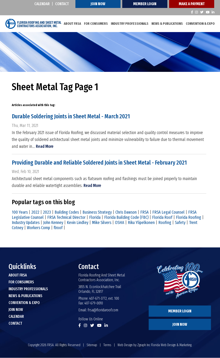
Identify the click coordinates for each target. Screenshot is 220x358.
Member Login (144, 4)
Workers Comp (38, 227)
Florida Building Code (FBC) (126, 217)
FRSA (144, 212)
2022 (35, 212)
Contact (62, 4)
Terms (107, 345)
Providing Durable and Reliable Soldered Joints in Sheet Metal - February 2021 (102, 162)
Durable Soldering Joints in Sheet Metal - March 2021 (73, 116)
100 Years (20, 212)
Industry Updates (26, 222)
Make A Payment (192, 4)
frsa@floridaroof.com (103, 310)
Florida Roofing (188, 217)
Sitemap (92, 345)
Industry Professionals (129, 24)
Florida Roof (162, 217)
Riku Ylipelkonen (141, 222)
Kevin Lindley (77, 222)
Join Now (98, 4)
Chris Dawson (126, 212)
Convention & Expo (200, 24)
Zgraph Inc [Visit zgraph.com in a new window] (143, 345)
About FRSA (72, 24)
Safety (180, 222)
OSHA (119, 222)
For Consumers (96, 24)
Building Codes (67, 212)
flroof (58, 227)
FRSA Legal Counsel (168, 212)
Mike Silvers (101, 222)
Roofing (164, 222)
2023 (47, 212)
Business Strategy (97, 212)
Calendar (42, 4)
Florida (95, 217)
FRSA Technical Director (66, 217)
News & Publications (167, 24)
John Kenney (53, 222)
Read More (45, 146)
